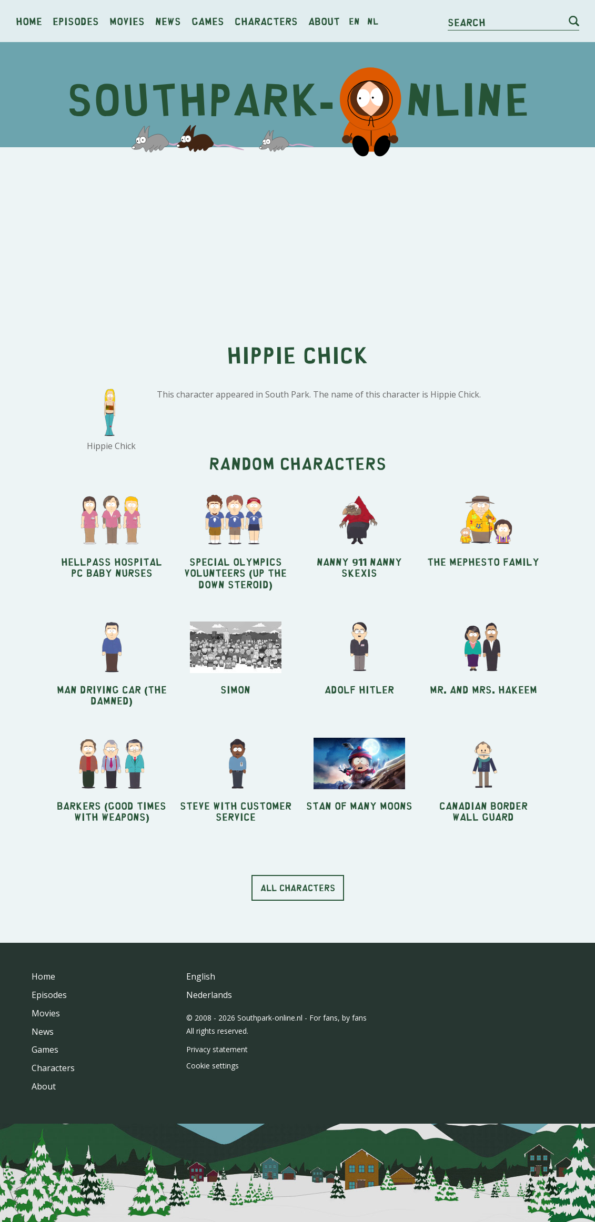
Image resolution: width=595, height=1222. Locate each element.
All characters (297, 887)
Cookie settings (212, 1066)
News (168, 20)
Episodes (76, 20)
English (200, 976)
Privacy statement (217, 1049)
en (354, 21)
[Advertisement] (297, 236)
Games (207, 20)
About (324, 20)
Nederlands (209, 995)
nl (372, 21)
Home (29, 20)
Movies (127, 20)
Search (467, 21)
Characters (266, 20)
